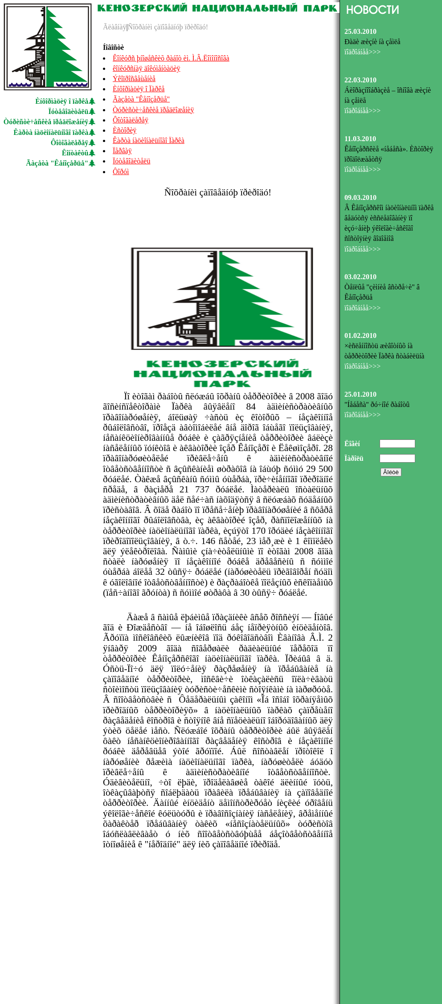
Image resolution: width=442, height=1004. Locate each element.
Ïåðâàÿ (122, 150)
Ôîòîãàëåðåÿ (69, 142)
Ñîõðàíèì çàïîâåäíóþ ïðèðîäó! (168, 27)
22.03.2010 (360, 80)
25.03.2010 (360, 31)
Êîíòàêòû (75, 153)
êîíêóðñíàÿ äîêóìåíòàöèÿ (146, 68)
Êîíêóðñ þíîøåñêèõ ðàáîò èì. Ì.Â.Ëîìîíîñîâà (171, 58)
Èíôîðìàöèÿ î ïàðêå (61, 101)
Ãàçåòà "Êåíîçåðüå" (57, 163)
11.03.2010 (360, 138)
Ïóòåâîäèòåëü (69, 111)
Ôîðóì (121, 171)
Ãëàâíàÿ (114, 27)
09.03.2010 (360, 197)
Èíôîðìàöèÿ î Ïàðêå (138, 89)
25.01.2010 (360, 394)
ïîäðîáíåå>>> (362, 52)
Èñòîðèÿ (124, 130)
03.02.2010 (360, 276)
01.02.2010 (360, 335)
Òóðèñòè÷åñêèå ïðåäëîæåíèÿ (46, 122)
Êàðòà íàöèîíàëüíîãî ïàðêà (50, 132)
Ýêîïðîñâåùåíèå (134, 78)
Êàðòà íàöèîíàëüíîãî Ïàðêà (148, 140)
